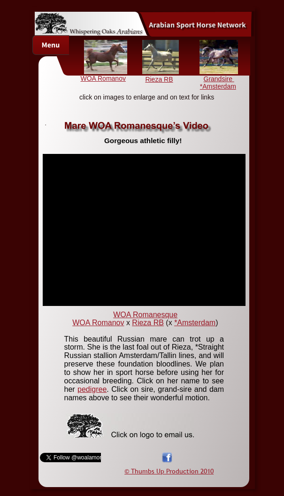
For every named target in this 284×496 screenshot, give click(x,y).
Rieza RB (148, 323)
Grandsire (219, 79)
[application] (144, 230)
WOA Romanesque (145, 315)
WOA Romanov (102, 78)
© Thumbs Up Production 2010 (169, 471)
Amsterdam (196, 323)
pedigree (92, 389)
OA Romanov (101, 323)
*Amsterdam (218, 86)
